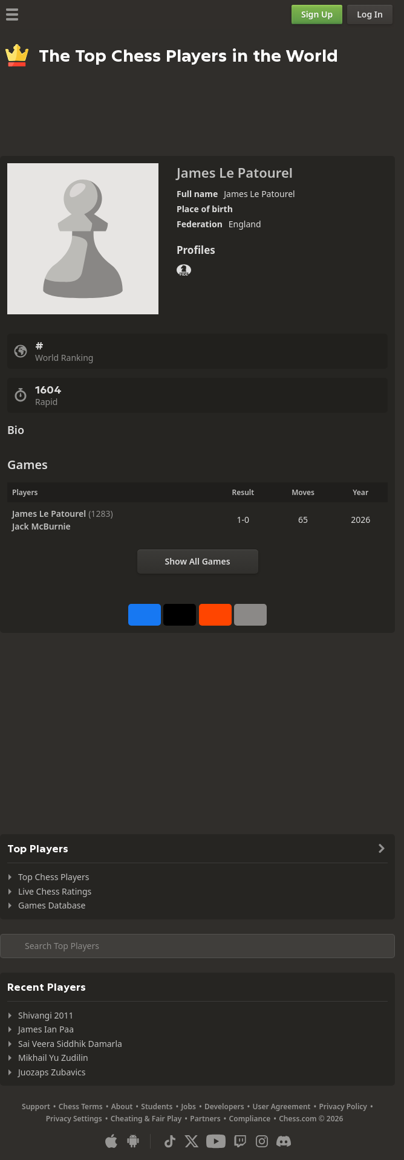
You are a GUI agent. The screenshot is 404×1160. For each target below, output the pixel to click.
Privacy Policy (343, 1106)
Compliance (250, 1118)
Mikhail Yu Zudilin (53, 1057)
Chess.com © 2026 (311, 1118)
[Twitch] (240, 1141)
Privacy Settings (74, 1118)
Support (36, 1106)
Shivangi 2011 (45, 1015)
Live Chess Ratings (54, 891)
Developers (224, 1106)
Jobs (188, 1106)
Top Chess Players (53, 877)
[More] (250, 615)
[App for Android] (133, 1141)
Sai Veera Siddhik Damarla (70, 1043)
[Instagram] (262, 1141)
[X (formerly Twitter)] (191, 1141)
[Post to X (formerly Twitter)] (179, 615)
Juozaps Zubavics (51, 1072)
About (122, 1106)
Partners (205, 1118)
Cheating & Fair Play (146, 1118)
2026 (360, 519)
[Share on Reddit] (215, 615)
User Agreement (282, 1106)
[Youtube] (216, 1141)
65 (303, 519)
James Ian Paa (46, 1029)
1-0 (243, 519)
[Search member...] (197, 946)
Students (156, 1106)
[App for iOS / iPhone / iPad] (111, 1141)
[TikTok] (170, 1141)
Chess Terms (81, 1106)
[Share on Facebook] (144, 615)
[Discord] (283, 1141)
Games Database (51, 905)
